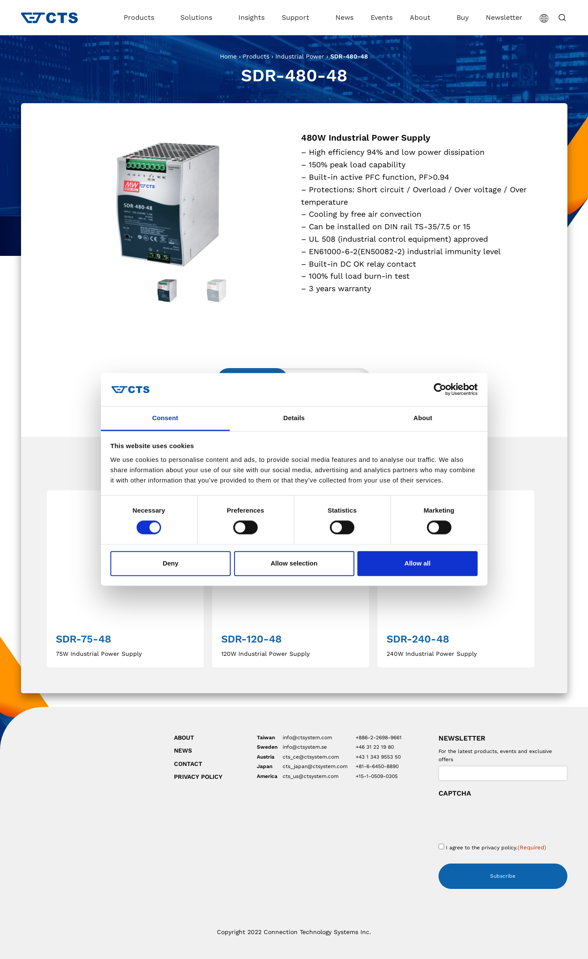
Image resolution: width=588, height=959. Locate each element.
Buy (463, 17)
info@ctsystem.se (305, 747)
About (421, 17)
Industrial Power (299, 56)
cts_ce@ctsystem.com (311, 757)
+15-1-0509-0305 (377, 776)
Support (296, 17)
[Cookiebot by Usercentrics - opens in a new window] (440, 389)
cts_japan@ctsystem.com (315, 766)
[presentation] (504, 817)
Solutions (197, 17)
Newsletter (504, 17)
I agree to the (496, 847)
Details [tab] (294, 417)
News (344, 17)
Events (382, 17)
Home (228, 56)
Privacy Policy (198, 776)
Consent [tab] (165, 417)
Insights (251, 17)
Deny (171, 563)
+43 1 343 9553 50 (378, 757)
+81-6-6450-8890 (377, 766)
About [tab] (423, 417)
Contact (188, 763)
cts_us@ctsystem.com (310, 776)
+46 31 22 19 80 (375, 747)
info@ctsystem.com (307, 738)
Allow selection (294, 563)
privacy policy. (499, 848)
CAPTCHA (455, 793)
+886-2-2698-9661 (379, 738)
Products (140, 17)
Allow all (418, 563)
